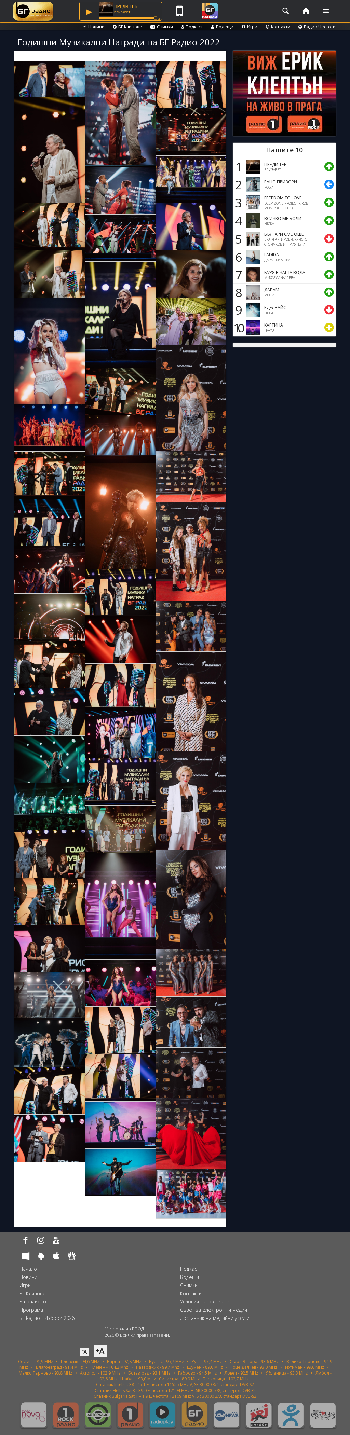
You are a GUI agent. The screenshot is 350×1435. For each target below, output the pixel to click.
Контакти (278, 27)
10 (237, 327)
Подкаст (192, 27)
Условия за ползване (204, 1301)
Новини (94, 27)
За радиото (32, 1301)
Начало (28, 1269)
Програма (31, 1310)
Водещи (222, 27)
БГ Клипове (127, 27)
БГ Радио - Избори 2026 (47, 1318)
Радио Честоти (317, 27)
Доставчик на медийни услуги (215, 1318)
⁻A (84, 1352)
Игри (249, 27)
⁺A (100, 1350)
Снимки (161, 27)
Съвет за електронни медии (213, 1310)
